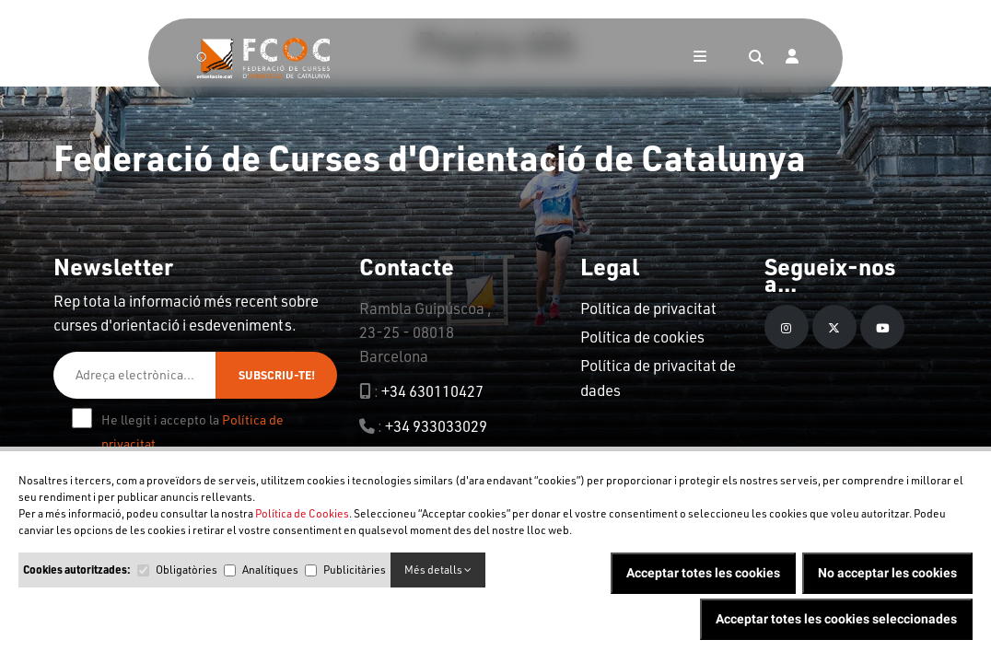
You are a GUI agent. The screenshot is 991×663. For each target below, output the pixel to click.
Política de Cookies (302, 513)
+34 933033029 (436, 426)
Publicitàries (354, 569)
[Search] (756, 58)
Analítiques (270, 569)
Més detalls (438, 569)
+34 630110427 (432, 391)
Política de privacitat (648, 308)
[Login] (792, 58)
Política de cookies (642, 336)
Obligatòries (186, 569)
